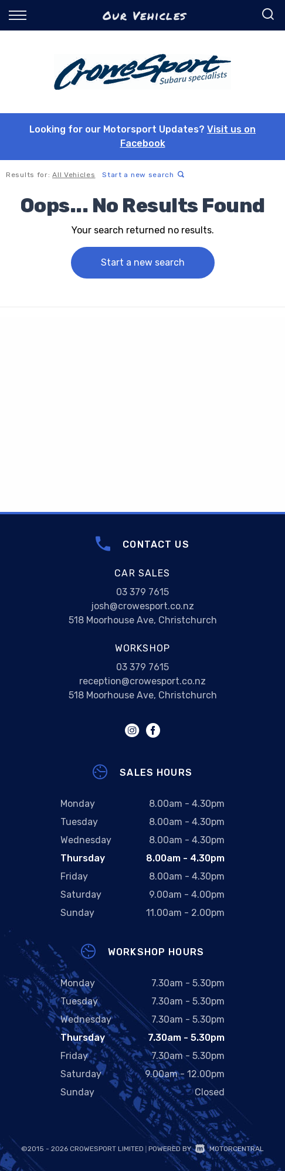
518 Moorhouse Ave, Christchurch (143, 620)
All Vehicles (73, 175)
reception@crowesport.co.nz (142, 681)
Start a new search (143, 175)
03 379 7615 (142, 592)
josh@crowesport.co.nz (142, 606)
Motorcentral (229, 1149)
